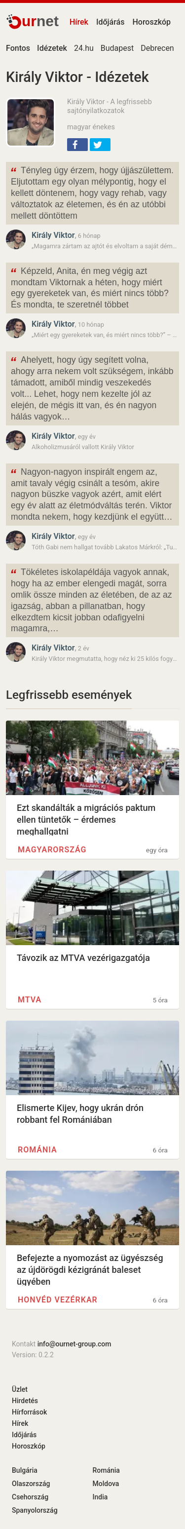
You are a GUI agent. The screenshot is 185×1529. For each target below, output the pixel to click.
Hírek (79, 22)
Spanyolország (35, 1510)
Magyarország (52, 849)
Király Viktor (53, 235)
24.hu (84, 48)
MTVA (29, 999)
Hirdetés (25, 1401)
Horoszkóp (151, 22)
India (100, 1497)
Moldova (106, 1484)
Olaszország (31, 1484)
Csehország (30, 1497)
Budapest (117, 48)
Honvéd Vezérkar (58, 1299)
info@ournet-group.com (74, 1344)
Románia (37, 1149)
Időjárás (110, 22)
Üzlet (20, 1389)
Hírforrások (29, 1412)
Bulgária (24, 1470)
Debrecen (157, 48)
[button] (77, 144)
